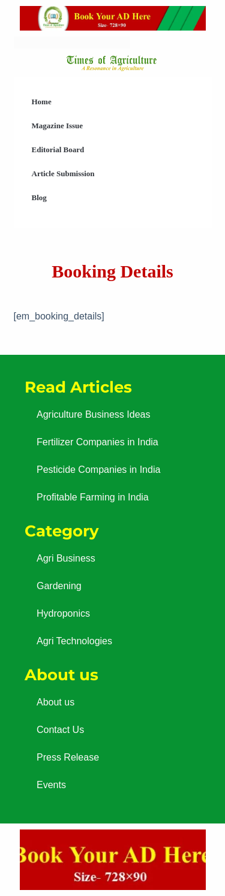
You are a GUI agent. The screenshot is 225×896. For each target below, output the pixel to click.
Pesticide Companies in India (98, 469)
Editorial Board (58, 149)
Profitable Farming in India (93, 497)
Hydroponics (63, 613)
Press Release (68, 757)
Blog (39, 197)
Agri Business (66, 558)
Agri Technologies (74, 641)
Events (51, 785)
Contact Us (60, 730)
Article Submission (63, 173)
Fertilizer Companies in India (97, 442)
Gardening (59, 586)
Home (42, 101)
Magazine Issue (57, 125)
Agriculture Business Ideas (93, 414)
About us (55, 702)
